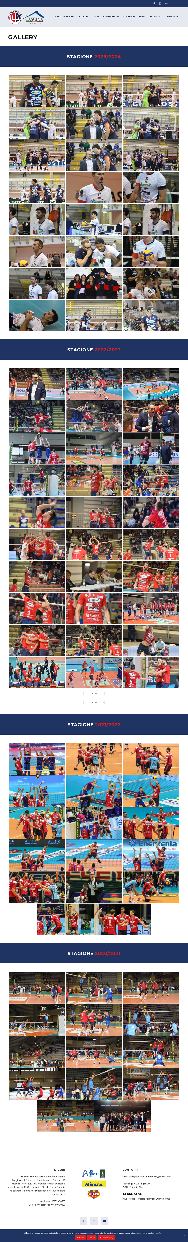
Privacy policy (106, 1237)
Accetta (80, 1237)
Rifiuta (92, 1237)
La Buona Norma (161, 1198)
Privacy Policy (129, 1198)
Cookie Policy (145, 1198)
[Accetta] (184, 1235)
